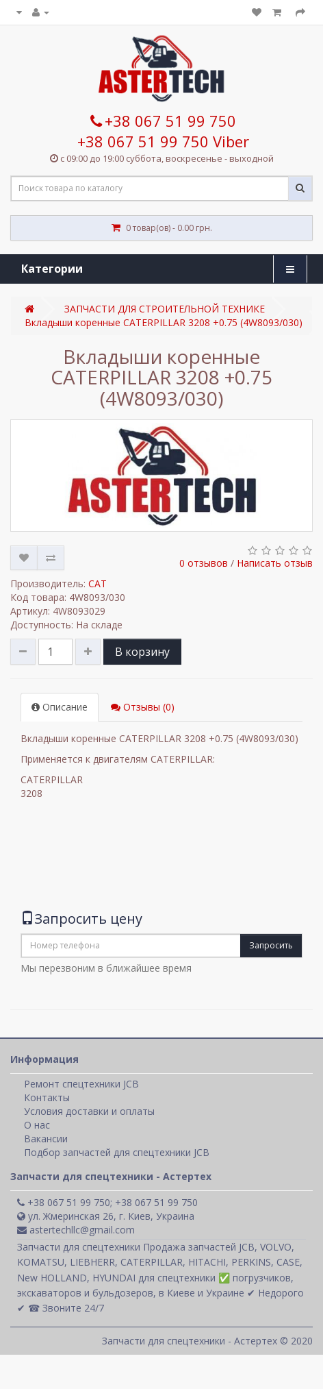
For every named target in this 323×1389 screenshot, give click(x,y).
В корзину (142, 651)
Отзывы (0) (143, 706)
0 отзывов (203, 562)
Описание (59, 706)
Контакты (47, 1097)
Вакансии (46, 1138)
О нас (37, 1124)
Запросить (271, 945)
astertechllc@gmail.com (76, 1229)
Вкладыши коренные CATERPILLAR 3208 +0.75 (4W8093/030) (163, 322)
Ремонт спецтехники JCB (81, 1083)
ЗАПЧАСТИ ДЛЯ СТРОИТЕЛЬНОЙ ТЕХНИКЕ (164, 308)
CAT (97, 583)
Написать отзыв (275, 562)
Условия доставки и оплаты (89, 1111)
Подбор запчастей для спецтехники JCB (116, 1152)
